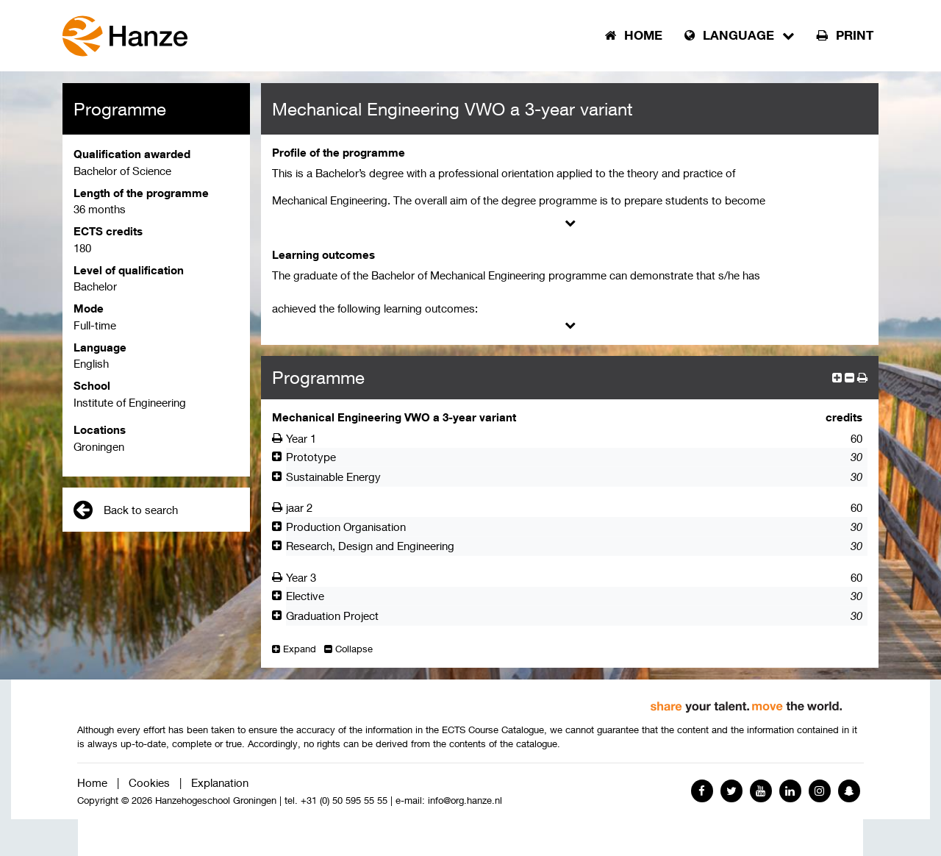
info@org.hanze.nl (465, 800)
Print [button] (845, 35)
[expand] (837, 377)
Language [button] (739, 35)
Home (92, 782)
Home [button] (633, 35)
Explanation (219, 782)
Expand (294, 649)
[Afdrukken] (279, 438)
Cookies (149, 782)
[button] (862, 377)
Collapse (348, 649)
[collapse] (849, 377)
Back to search (126, 510)
